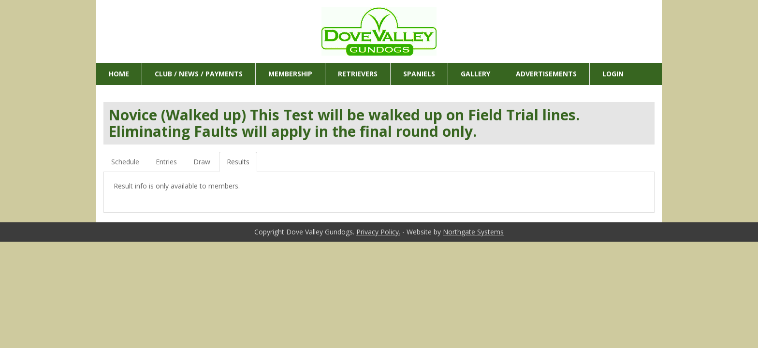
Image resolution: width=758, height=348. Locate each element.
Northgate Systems (473, 231)
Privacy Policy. (378, 231)
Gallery (475, 73)
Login (613, 73)
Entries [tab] (166, 161)
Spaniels (419, 73)
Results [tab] (238, 161)
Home (119, 73)
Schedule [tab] (125, 161)
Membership (290, 73)
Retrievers (358, 73)
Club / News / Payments (199, 73)
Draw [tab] (201, 161)
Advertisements (546, 73)
